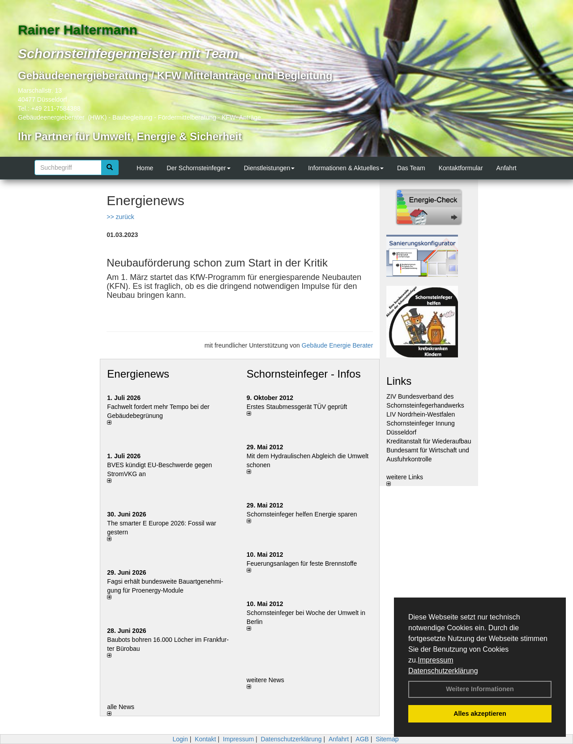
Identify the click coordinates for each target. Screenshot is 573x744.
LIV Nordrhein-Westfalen (420, 414)
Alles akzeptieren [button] (479, 713)
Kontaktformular (461, 168)
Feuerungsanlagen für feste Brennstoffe (302, 563)
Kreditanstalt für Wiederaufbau (428, 441)
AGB (362, 739)
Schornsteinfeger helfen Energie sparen (302, 514)
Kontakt (205, 739)
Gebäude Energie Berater (337, 345)
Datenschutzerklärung (443, 671)
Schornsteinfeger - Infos (304, 374)
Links (398, 381)
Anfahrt (506, 168)
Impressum (435, 660)
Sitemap (387, 739)
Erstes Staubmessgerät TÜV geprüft (297, 406)
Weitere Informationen (480, 688)
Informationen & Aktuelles (346, 168)
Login (180, 739)
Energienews (138, 374)
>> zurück (120, 216)
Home (145, 168)
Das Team (411, 168)
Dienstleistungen (269, 168)
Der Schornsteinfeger (198, 168)
